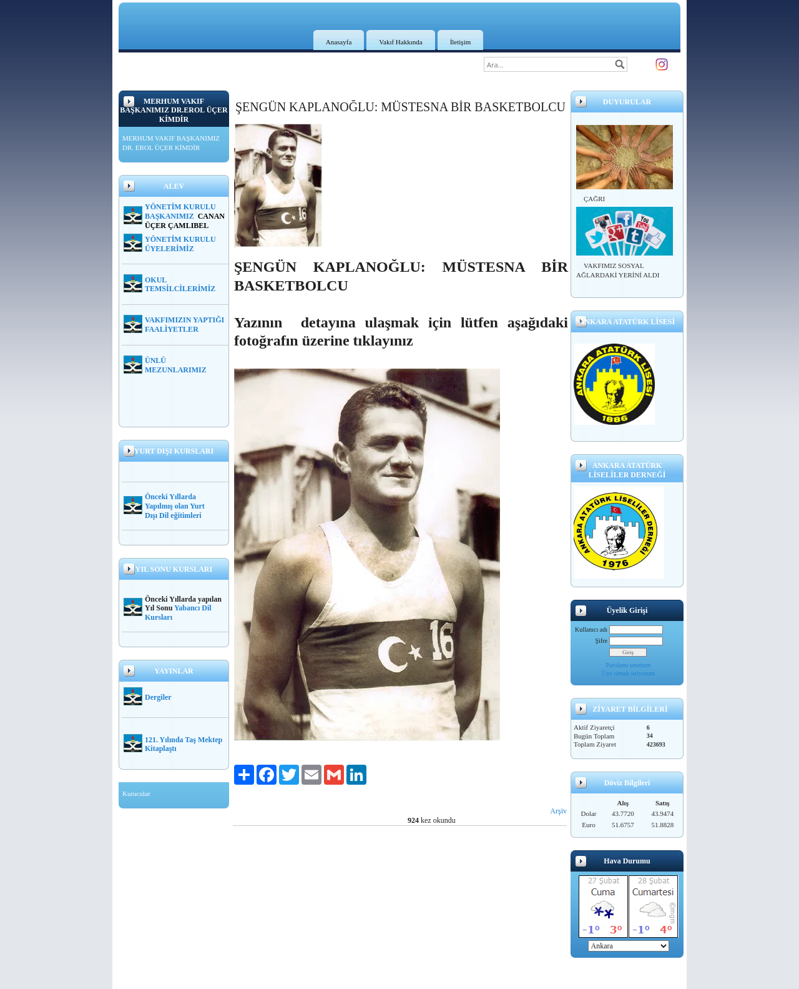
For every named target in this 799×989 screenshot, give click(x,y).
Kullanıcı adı (591, 629)
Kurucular (136, 793)
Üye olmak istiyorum (628, 673)
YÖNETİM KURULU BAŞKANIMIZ (180, 211)
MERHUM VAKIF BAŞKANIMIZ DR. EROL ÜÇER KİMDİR (171, 143)
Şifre (601, 640)
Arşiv (558, 811)
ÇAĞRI (594, 198)
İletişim (460, 42)
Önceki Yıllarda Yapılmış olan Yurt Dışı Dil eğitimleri (175, 506)
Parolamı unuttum (628, 665)
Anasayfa (339, 42)
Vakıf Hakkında (400, 42)
